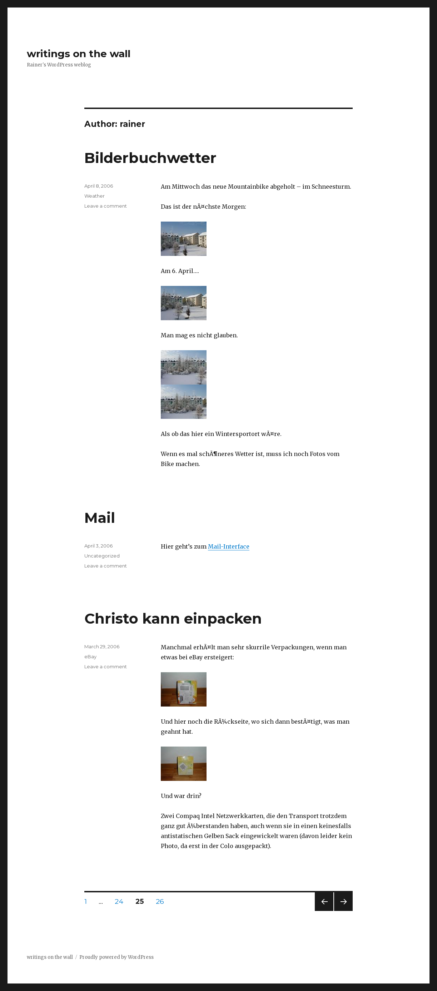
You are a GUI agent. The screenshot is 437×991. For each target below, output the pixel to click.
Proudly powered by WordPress (116, 957)
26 (162, 901)
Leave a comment (105, 206)
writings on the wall (78, 54)
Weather (94, 196)
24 (122, 901)
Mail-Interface (228, 546)
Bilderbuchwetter (150, 158)
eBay (90, 656)
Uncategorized (102, 556)
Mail (99, 517)
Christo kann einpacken (173, 618)
